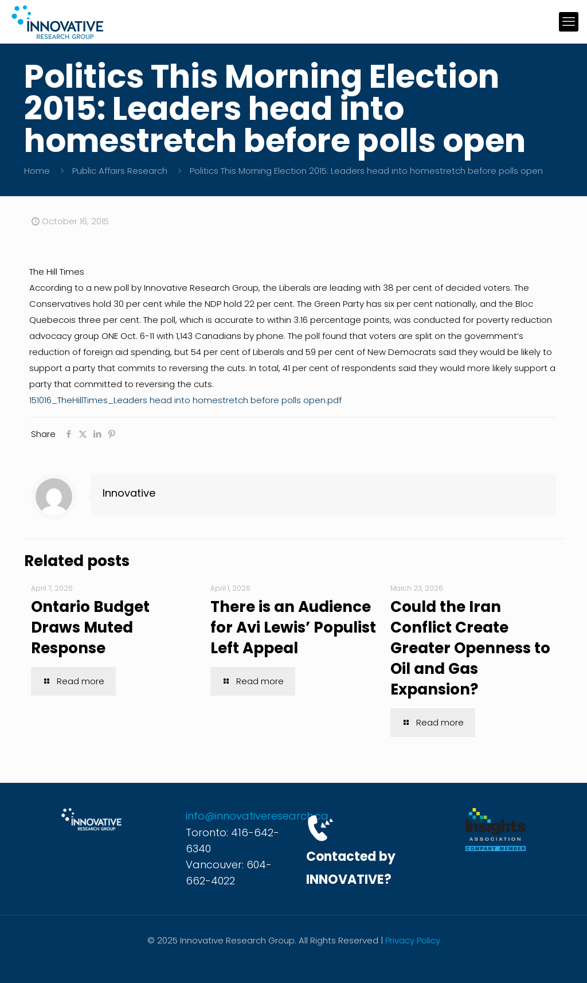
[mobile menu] (568, 22)
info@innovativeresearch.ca (257, 816)
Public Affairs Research (119, 171)
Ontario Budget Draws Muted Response (90, 627)
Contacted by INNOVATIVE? (351, 868)
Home (37, 171)
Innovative (129, 493)
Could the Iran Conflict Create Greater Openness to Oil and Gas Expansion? (470, 648)
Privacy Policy (412, 940)
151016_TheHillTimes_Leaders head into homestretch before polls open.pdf (185, 400)
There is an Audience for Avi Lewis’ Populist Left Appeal (293, 627)
